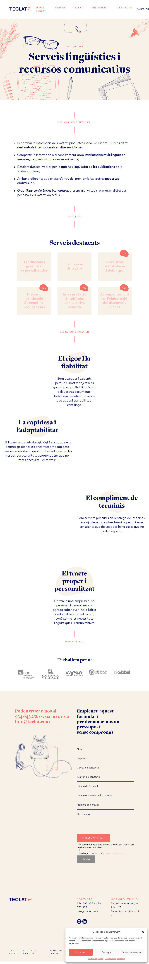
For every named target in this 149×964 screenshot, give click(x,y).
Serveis (60, 7)
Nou (124, 253)
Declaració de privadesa (115, 959)
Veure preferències (132, 952)
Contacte (125, 7)
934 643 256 (26, 716)
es (142, 9)
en (147, 9)
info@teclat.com (32, 722)
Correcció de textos (74, 266)
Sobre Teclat (41, 9)
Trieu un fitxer (93, 837)
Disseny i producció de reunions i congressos (34, 301)
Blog (78, 7)
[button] (142, 931)
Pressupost (99, 7)
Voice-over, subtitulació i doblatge (114, 266)
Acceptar (80, 952)
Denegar (106, 952)
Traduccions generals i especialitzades (34, 266)
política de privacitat (114, 853)
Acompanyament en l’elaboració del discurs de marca (114, 301)
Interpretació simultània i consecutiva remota (74, 301)
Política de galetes (95, 959)
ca (138, 9)
